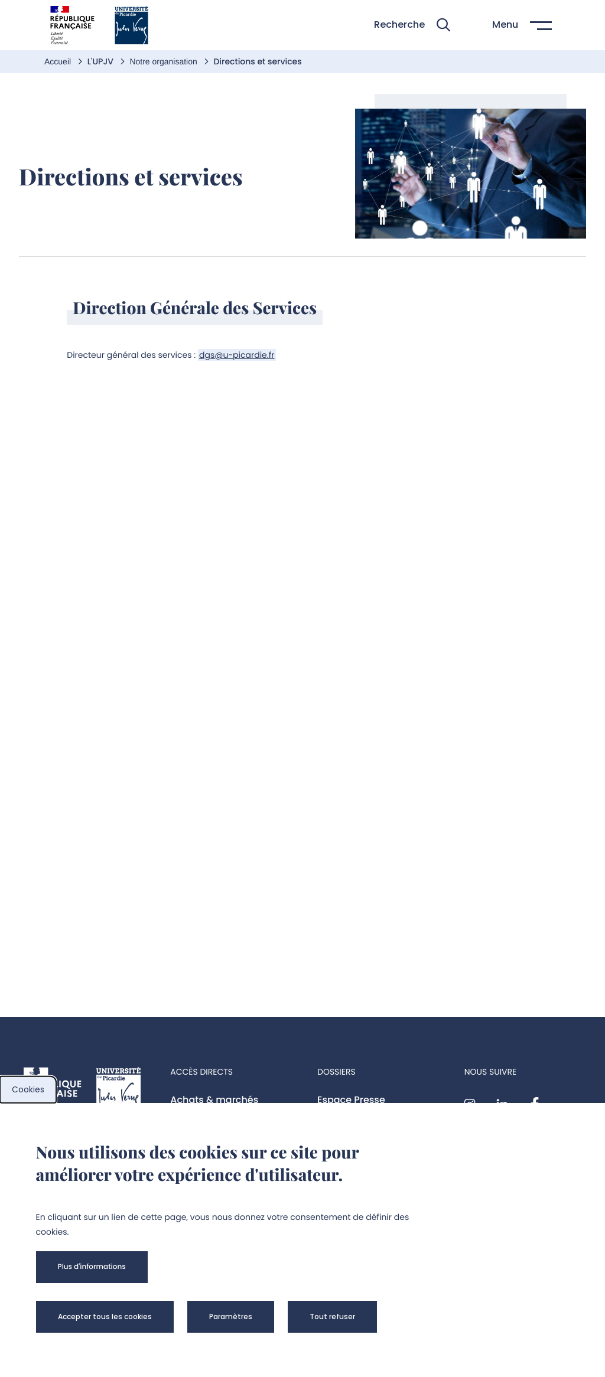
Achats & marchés (214, 1100)
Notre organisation (164, 61)
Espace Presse (351, 1100)
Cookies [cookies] (28, 1089)
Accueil (58, 61)
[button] (412, 25)
